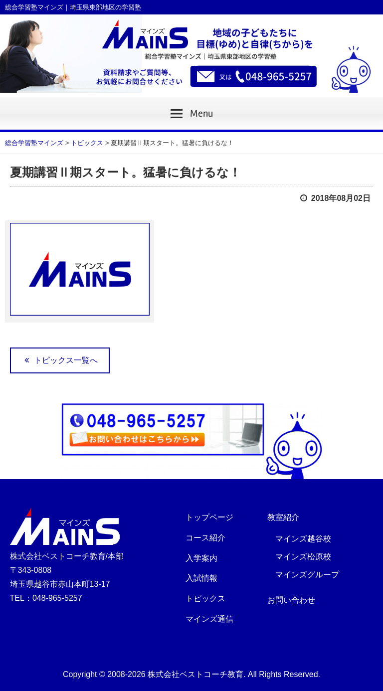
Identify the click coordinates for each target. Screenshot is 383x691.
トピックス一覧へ (59, 360)
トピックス (205, 598)
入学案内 (201, 558)
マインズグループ (307, 574)
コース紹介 (205, 537)
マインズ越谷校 (303, 538)
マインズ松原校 (303, 556)
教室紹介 (283, 517)
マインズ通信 (209, 619)
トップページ (209, 517)
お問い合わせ (291, 600)
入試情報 (201, 578)
